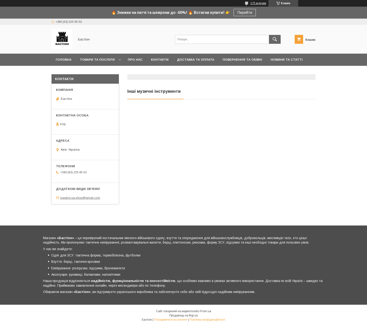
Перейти (244, 13)
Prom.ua (205, 311)
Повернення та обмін (242, 59)
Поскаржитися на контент (170, 319)
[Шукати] (275, 39)
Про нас (135, 59)
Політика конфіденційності (207, 319)
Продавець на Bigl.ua (183, 315)
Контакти (160, 59)
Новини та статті (287, 59)
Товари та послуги (97, 59)
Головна (63, 59)
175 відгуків (258, 3)
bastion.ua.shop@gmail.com (80, 198)
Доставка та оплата (195, 59)
